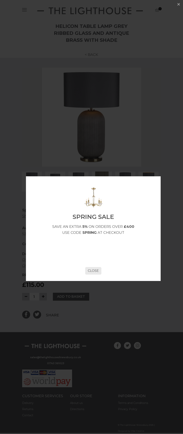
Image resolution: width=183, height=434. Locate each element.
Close (93, 271)
